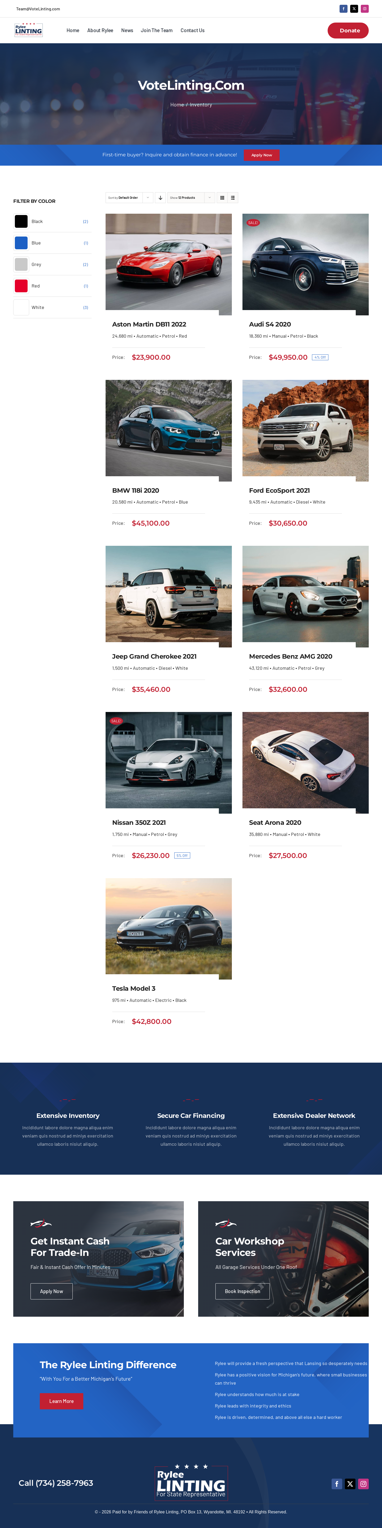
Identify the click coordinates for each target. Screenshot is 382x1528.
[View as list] (233, 197)
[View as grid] (222, 197)
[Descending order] (160, 197)
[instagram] (365, 9)
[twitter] (354, 9)
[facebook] (344, 9)
